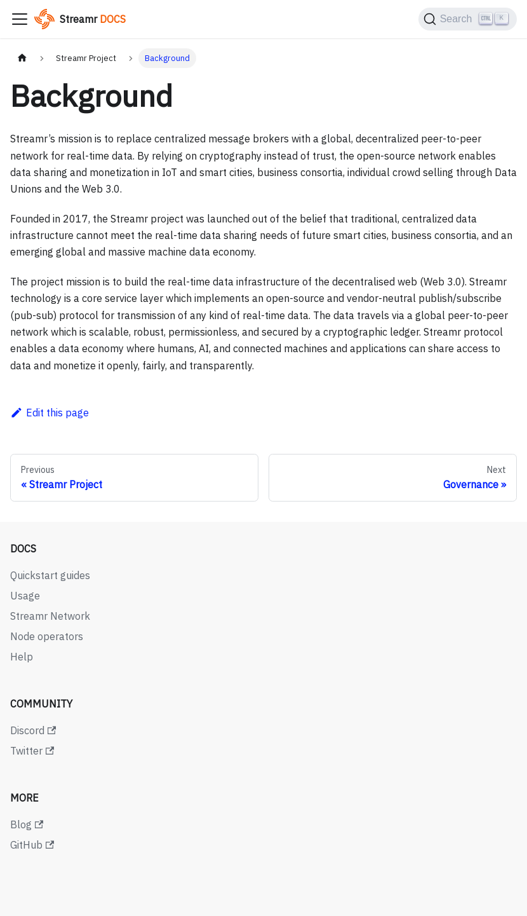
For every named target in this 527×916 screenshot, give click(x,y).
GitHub (32, 844)
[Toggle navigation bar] (19, 19)
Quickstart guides (50, 575)
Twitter (32, 750)
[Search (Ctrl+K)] (467, 19)
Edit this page (49, 412)
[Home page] (22, 58)
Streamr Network (50, 616)
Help (21, 656)
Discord (33, 730)
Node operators (46, 636)
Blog (26, 824)
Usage (25, 595)
